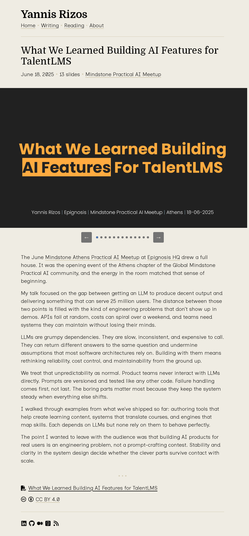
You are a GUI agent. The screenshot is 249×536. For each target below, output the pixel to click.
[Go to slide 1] (97, 237)
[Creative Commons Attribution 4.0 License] (40, 499)
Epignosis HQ (163, 257)
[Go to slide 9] (131, 237)
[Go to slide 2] (101, 237)
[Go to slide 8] (127, 237)
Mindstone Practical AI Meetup (123, 74)
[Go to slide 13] (148, 237)
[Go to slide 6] (118, 237)
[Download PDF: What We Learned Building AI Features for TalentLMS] (89, 488)
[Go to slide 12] (144, 237)
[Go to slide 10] (135, 237)
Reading (74, 25)
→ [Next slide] (158, 237)
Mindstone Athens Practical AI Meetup (92, 257)
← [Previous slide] (86, 237)
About (96, 25)
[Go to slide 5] (114, 237)
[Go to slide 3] (106, 237)
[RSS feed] (56, 523)
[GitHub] (32, 523)
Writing (50, 25)
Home (28, 25)
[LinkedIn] (24, 523)
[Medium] (40, 523)
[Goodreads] (48, 523)
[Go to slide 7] (122, 237)
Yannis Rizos (54, 14)
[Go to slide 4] (110, 237)
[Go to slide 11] (139, 237)
